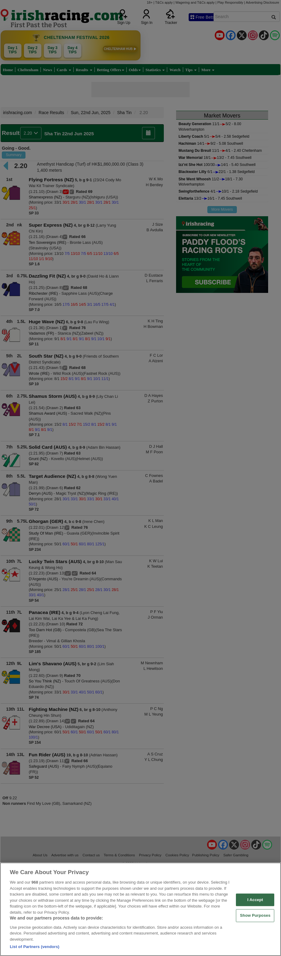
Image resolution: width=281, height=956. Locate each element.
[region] (140, 909)
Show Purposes (255, 915)
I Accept (255, 899)
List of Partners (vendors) (35, 946)
